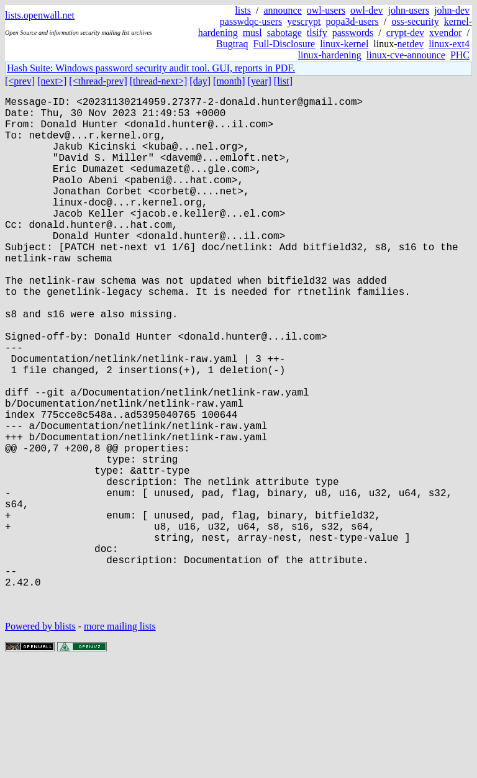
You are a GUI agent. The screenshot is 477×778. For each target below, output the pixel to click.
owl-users (326, 10)
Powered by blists (40, 740)
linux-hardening (329, 55)
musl (252, 32)
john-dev (452, 10)
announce (283, 10)
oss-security (414, 21)
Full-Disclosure (284, 43)
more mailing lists (120, 740)
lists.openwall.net (40, 15)
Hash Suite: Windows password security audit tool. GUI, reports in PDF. (151, 68)
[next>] (51, 81)
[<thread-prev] (98, 81)
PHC (460, 55)
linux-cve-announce (405, 55)
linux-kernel (344, 43)
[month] (229, 81)
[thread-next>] (159, 81)
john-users (408, 10)
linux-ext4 (449, 43)
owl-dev (366, 10)
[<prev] (20, 81)
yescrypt (303, 21)
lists (243, 10)
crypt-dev (405, 32)
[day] (200, 81)
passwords (353, 32)
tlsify (317, 32)
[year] (259, 81)
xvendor (445, 32)
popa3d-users (351, 21)
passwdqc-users (251, 21)
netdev (411, 43)
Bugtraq (232, 43)
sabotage (284, 32)
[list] (283, 81)
